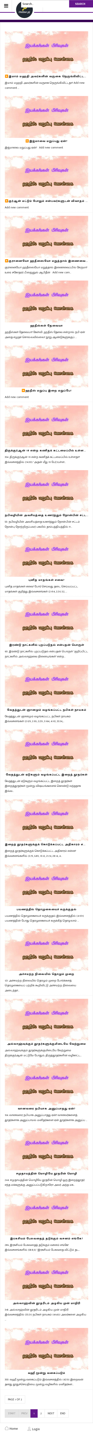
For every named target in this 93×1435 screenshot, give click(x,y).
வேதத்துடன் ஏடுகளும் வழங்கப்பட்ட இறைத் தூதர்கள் (46, 774)
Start (11, 1413)
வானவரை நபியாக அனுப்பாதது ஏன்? (47, 1108)
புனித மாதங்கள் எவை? (47, 579)
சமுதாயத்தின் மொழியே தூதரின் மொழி (46, 1173)
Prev (24, 1413)
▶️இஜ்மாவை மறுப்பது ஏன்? (46, 141)
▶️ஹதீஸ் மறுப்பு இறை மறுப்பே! (46, 390)
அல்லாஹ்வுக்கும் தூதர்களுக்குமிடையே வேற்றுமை (46, 1043)
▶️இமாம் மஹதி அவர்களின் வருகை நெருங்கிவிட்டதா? (47, 76)
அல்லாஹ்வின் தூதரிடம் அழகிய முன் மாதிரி (46, 1303)
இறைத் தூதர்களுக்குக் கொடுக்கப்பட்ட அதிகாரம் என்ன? (48, 844)
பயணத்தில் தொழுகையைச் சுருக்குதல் (46, 909)
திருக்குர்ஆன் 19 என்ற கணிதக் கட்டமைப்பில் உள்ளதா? (47, 450)
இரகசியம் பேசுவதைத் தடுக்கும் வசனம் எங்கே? (46, 1238)
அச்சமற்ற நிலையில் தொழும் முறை (46, 974)
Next (51, 1413)
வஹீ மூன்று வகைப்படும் (46, 1373)
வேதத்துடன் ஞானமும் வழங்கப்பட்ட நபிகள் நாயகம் (46, 709)
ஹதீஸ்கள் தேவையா (46, 325)
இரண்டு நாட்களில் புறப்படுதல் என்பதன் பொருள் (46, 644)
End (62, 1413)
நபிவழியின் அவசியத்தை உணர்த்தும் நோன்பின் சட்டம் (46, 515)
